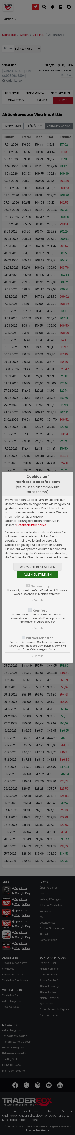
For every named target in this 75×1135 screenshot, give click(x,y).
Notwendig (40, 586)
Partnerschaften (40, 638)
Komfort (40, 610)
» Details (37, 600)
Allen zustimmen (38, 574)
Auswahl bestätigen (37, 566)
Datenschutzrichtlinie (31, 525)
